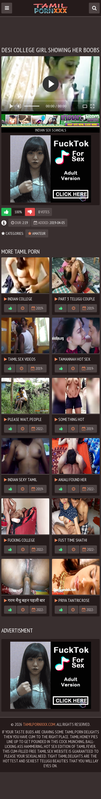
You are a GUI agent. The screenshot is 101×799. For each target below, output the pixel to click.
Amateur (37, 233)
